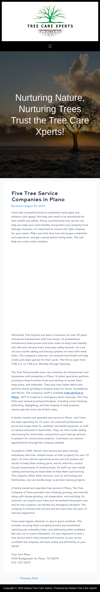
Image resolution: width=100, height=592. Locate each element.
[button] (50, 46)
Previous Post (27, 578)
